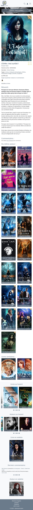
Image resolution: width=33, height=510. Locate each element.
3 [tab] (16, 433)
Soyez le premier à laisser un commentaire (12, 78)
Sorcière (14, 73)
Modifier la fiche (5, 83)
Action (7, 72)
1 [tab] (13, 433)
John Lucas (16, 506)
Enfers (24, 72)
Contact (16, 502)
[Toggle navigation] (30, 3)
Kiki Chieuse (4, 468)
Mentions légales (16, 501)
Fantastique (4, 73)
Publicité (16, 504)
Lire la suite (4, 472)
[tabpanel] (8, 398)
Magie (10, 73)
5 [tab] (19, 433)
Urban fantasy (10, 70)
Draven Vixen (4, 66)
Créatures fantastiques (15, 72)
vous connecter (9, 140)
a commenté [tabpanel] (16, 470)
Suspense (19, 73)
